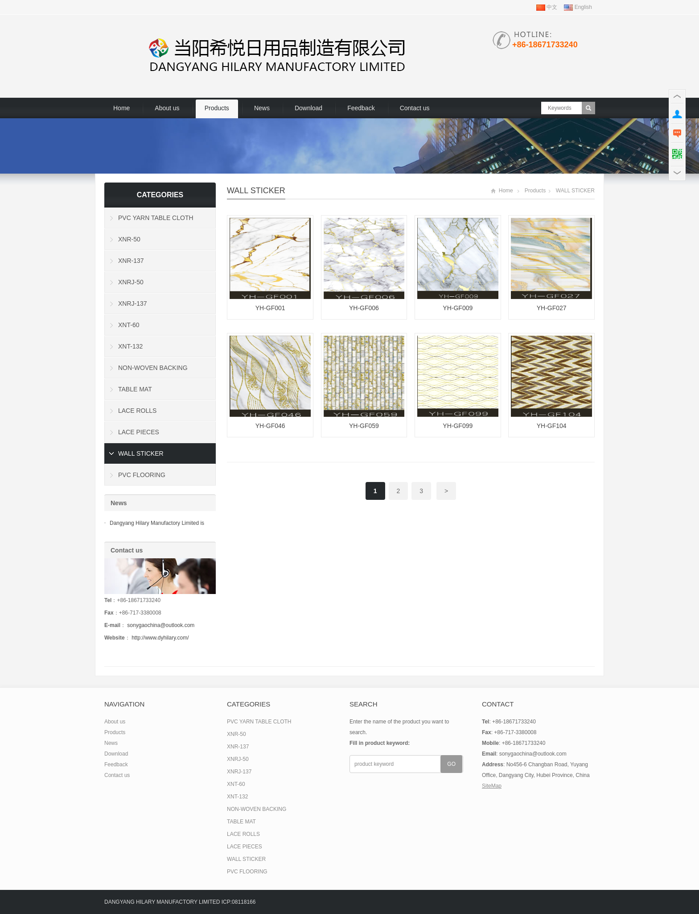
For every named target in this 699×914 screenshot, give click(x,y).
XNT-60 (128, 324)
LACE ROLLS (137, 410)
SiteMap (492, 786)
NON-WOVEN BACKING (153, 367)
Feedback (360, 108)
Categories (160, 195)
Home (121, 108)
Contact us (415, 108)
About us (167, 108)
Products (217, 108)
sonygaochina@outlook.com (160, 625)
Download (308, 108)
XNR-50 (129, 239)
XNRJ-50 (131, 282)
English (578, 7)
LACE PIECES (138, 432)
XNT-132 (130, 346)
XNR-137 (131, 260)
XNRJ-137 (132, 303)
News (262, 108)
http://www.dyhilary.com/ (160, 638)
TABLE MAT (135, 389)
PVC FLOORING (141, 474)
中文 (546, 7)
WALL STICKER (256, 190)
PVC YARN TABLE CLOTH (155, 217)
